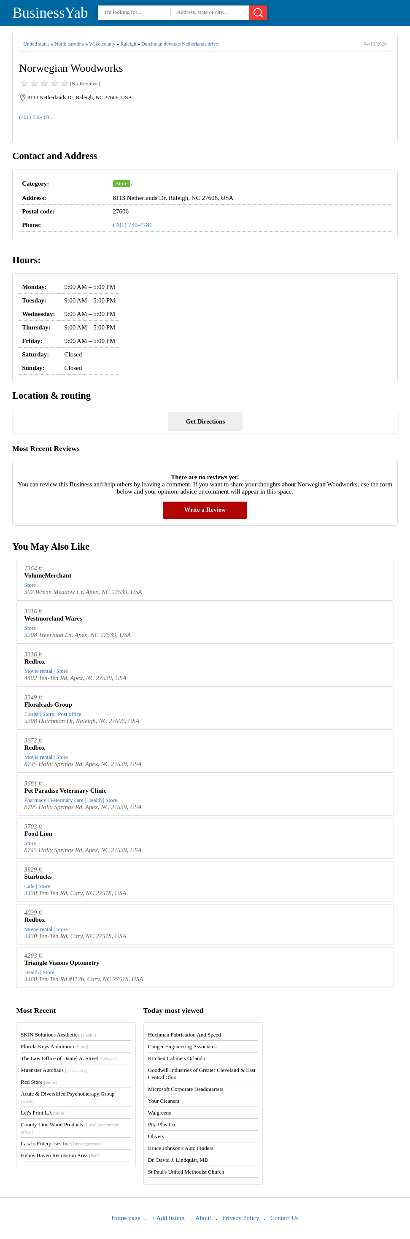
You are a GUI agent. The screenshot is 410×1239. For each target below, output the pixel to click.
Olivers (156, 1136)
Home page (125, 1218)
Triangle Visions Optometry (62, 962)
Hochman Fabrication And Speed (184, 1034)
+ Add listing (167, 1218)
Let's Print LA (43, 1112)
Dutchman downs (159, 44)
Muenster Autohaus (54, 1070)
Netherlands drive (200, 44)
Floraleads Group (48, 704)
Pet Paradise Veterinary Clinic (65, 790)
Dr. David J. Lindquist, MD (178, 1160)
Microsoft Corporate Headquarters (186, 1089)
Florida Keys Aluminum (54, 1046)
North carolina (69, 44)
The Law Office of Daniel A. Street (68, 1058)
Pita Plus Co (161, 1124)
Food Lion (38, 833)
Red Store (39, 1082)
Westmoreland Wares (53, 618)
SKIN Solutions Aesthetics (58, 1034)
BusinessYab (50, 13)
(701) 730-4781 (36, 117)
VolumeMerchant (48, 575)
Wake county (102, 44)
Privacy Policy (240, 1218)
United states (36, 44)
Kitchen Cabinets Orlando (176, 1058)
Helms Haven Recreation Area (60, 1155)
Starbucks (38, 876)
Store (121, 183)
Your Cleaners (163, 1101)
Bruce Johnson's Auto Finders (180, 1148)
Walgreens (159, 1112)
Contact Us (284, 1218)
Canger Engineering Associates (182, 1046)
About (203, 1218)
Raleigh (128, 44)
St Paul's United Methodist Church (186, 1172)
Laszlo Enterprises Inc (61, 1143)
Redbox (34, 661)
